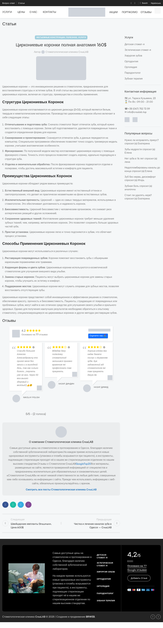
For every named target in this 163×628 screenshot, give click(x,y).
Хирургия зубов (133, 57)
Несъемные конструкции (50, 39)
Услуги (82, 39)
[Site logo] (86, 12)
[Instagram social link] (135, 3)
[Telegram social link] (21, 506)
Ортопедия (131, 68)
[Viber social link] (28, 506)
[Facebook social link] (131, 3)
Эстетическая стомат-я (138, 51)
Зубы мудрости (133, 151)
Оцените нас (98, 337)
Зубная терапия (134, 80)
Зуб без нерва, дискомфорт (140, 178)
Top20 (87, 465)
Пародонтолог (133, 74)
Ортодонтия (131, 63)
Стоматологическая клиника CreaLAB (66, 53)
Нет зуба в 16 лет (134, 160)
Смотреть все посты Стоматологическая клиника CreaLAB (61, 491)
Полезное (71, 39)
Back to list (61, 526)
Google (80, 465)
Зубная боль (132, 187)
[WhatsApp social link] (13, 506)
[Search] (143, 3)
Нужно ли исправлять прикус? (142, 141)
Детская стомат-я (135, 46)
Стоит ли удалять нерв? (138, 196)
